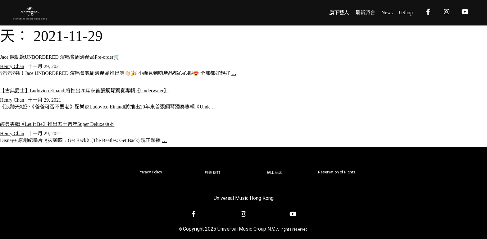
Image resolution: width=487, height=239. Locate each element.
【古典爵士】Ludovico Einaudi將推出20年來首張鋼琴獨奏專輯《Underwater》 (84, 90)
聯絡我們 (212, 172)
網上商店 (274, 172)
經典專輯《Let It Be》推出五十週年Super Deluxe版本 (57, 124)
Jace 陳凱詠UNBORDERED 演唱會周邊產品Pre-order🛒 (60, 57)
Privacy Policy (150, 172)
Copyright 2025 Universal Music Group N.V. (229, 229)
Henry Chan (12, 66)
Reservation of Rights (336, 172)
